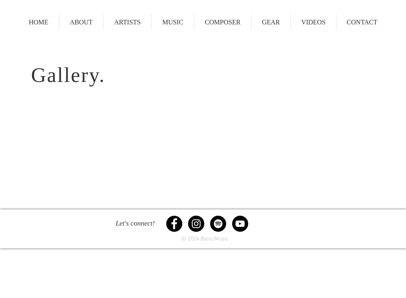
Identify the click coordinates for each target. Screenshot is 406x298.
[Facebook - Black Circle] (174, 224)
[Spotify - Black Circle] (218, 224)
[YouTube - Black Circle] (240, 224)
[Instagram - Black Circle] (196, 224)
